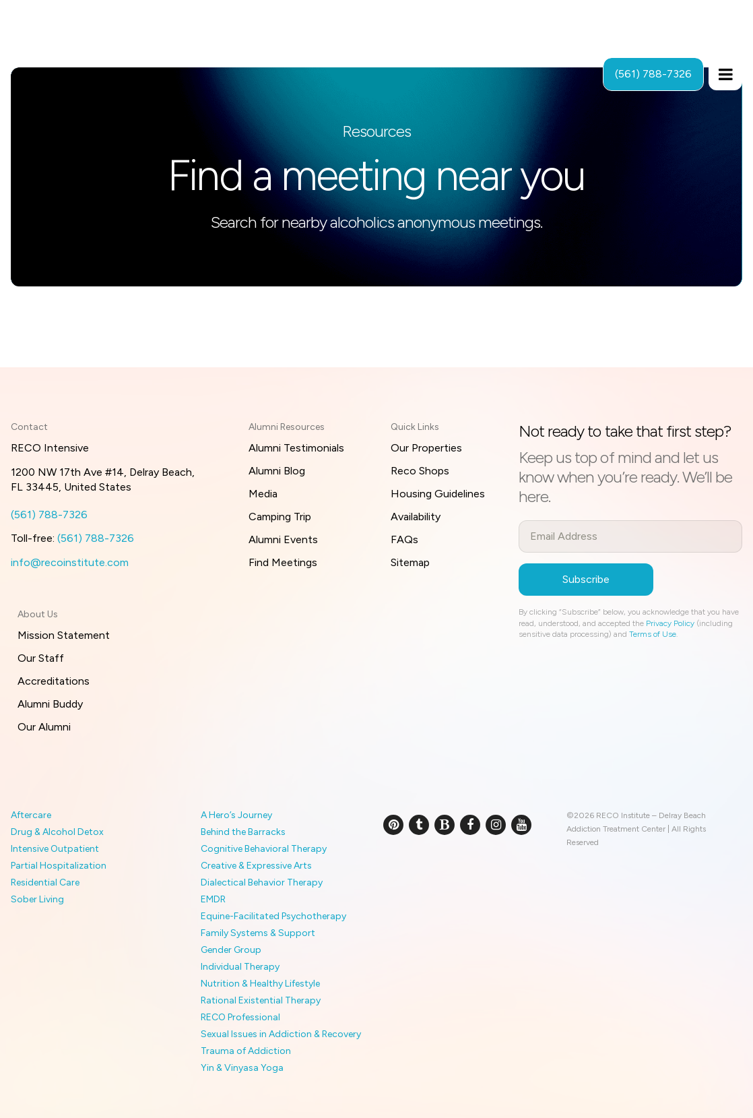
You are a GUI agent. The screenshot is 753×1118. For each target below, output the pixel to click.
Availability (415, 516)
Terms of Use (652, 634)
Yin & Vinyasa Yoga (242, 1068)
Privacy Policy (670, 623)
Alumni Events (283, 539)
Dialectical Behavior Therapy (262, 882)
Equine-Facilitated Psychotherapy (273, 916)
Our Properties (426, 447)
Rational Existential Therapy (261, 1000)
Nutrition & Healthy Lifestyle (260, 983)
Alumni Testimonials (296, 447)
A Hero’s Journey (236, 815)
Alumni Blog (277, 470)
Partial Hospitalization (58, 865)
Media (263, 493)
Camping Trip (280, 516)
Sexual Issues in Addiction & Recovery (281, 1034)
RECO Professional (240, 1017)
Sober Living (37, 899)
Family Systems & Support (258, 933)
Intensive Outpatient (55, 849)
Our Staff (41, 658)
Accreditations (54, 681)
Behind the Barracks (243, 832)
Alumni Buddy (50, 703)
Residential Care (45, 882)
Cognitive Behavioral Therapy (264, 849)
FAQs (404, 539)
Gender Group (231, 950)
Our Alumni (44, 726)
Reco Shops (420, 470)
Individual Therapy (240, 966)
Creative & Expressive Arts (256, 865)
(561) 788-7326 (49, 514)
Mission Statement (64, 635)
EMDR (213, 899)
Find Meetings (283, 562)
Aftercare (31, 815)
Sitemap (410, 562)
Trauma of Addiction (246, 1051)
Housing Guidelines (438, 493)
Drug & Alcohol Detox (57, 832)
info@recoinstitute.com (70, 562)
